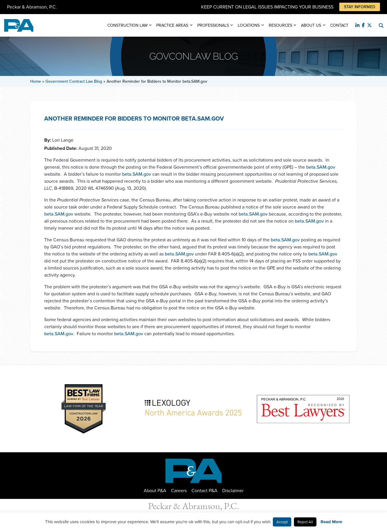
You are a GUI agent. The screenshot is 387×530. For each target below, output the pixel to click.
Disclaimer (233, 490)
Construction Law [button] (127, 25)
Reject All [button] (305, 522)
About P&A (155, 490)
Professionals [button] (213, 25)
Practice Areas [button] (172, 25)
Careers (179, 490)
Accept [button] (282, 522)
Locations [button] (249, 25)
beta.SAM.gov (320, 167)
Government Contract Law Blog (73, 81)
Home (35, 81)
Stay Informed (359, 7)
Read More (331, 522)
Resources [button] (280, 25)
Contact (339, 25)
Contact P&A (204, 490)
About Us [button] (311, 25)
